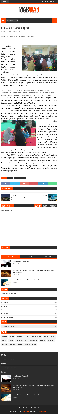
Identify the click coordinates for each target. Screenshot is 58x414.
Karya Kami (6, 310)
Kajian (11, 340)
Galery (26, 337)
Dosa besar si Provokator (21, 261)
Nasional (51, 340)
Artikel (5, 303)
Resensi (4, 344)
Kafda (4, 340)
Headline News (36, 337)
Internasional (49, 337)
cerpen (19, 337)
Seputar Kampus (19, 178)
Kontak (42, 340)
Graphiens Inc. (43, 411)
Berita (10, 178)
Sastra (12, 344)
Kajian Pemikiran (21, 340)
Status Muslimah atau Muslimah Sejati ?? (26, 280)
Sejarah (5, 313)
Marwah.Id (25, 411)
